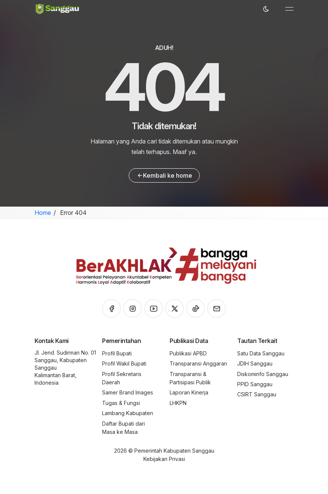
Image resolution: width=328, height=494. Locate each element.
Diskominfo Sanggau (262, 374)
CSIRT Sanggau (256, 394)
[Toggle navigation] (289, 9)
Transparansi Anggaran (198, 363)
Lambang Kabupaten (127, 413)
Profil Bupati (117, 353)
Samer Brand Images (127, 392)
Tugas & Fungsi (121, 403)
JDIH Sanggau (254, 363)
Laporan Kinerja (189, 392)
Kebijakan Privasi (164, 459)
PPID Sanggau (254, 384)
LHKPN (178, 403)
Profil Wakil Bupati (124, 363)
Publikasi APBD (188, 353)
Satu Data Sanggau (260, 353)
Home (43, 212)
